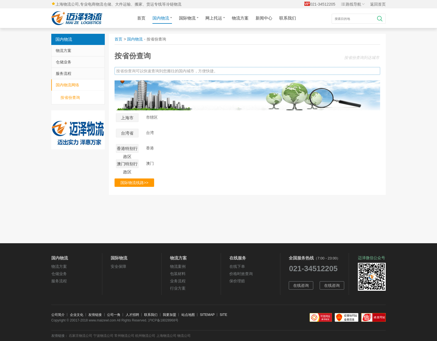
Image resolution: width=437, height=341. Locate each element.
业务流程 (178, 281)
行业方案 (178, 288)
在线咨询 (301, 285)
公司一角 (113, 315)
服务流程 (63, 73)
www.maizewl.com (102, 320)
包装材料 (178, 273)
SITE (223, 315)
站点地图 (188, 315)
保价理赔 (237, 281)
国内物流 (162, 18)
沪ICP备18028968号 (163, 320)
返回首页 (378, 4)
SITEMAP (207, 315)
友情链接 (95, 315)
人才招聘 (132, 315)
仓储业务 (63, 62)
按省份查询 (70, 97)
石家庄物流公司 (80, 336)
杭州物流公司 (145, 336)
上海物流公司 (166, 336)
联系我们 (287, 18)
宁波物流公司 (103, 336)
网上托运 (215, 18)
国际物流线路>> (134, 182)
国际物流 (188, 18)
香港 (150, 148)
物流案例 (178, 266)
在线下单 (237, 266)
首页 (141, 18)
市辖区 (152, 117)
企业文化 (76, 315)
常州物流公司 (124, 336)
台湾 (150, 133)
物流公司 (184, 336)
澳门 (150, 163)
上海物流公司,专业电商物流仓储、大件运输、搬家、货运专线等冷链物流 (118, 4)
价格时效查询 (241, 273)
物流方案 (240, 18)
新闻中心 (264, 18)
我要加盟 (169, 315)
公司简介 (58, 315)
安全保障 (118, 266)
